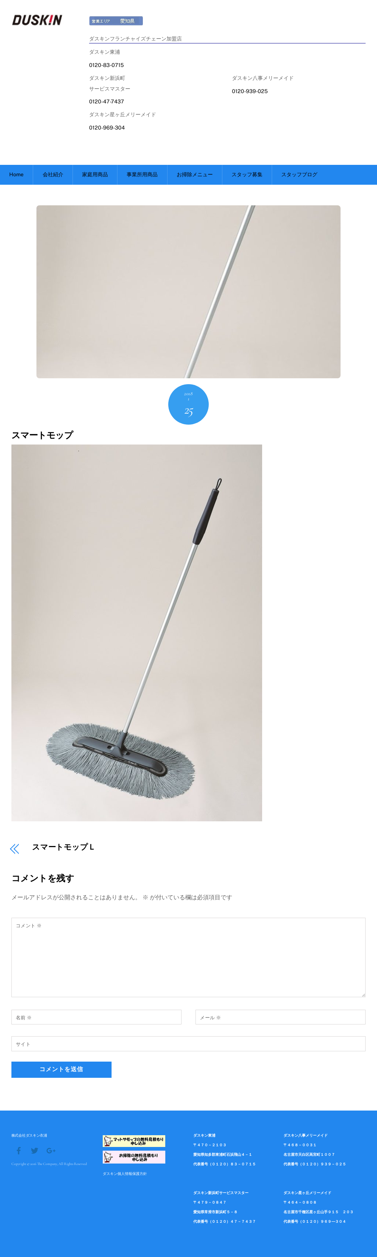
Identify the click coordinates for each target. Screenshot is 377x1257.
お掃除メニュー (195, 174)
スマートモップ (42, 435)
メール (210, 1017)
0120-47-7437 (106, 101)
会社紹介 (53, 174)
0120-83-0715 (106, 65)
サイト (23, 1044)
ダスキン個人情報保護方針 (125, 1173)
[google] (50, 1150)
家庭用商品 (95, 174)
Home (16, 174)
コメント (29, 925)
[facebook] (18, 1150)
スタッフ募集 (247, 174)
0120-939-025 (250, 91)
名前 (24, 1017)
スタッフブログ (299, 174)
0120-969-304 (107, 127)
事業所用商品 (142, 174)
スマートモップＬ (64, 847)
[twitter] (34, 1150)
